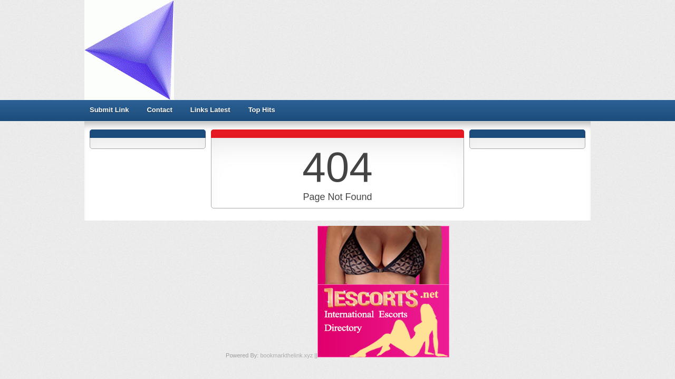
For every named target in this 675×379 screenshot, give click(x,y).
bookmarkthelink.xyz (287, 355)
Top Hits (261, 110)
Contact (159, 110)
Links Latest (210, 110)
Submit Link (109, 110)
